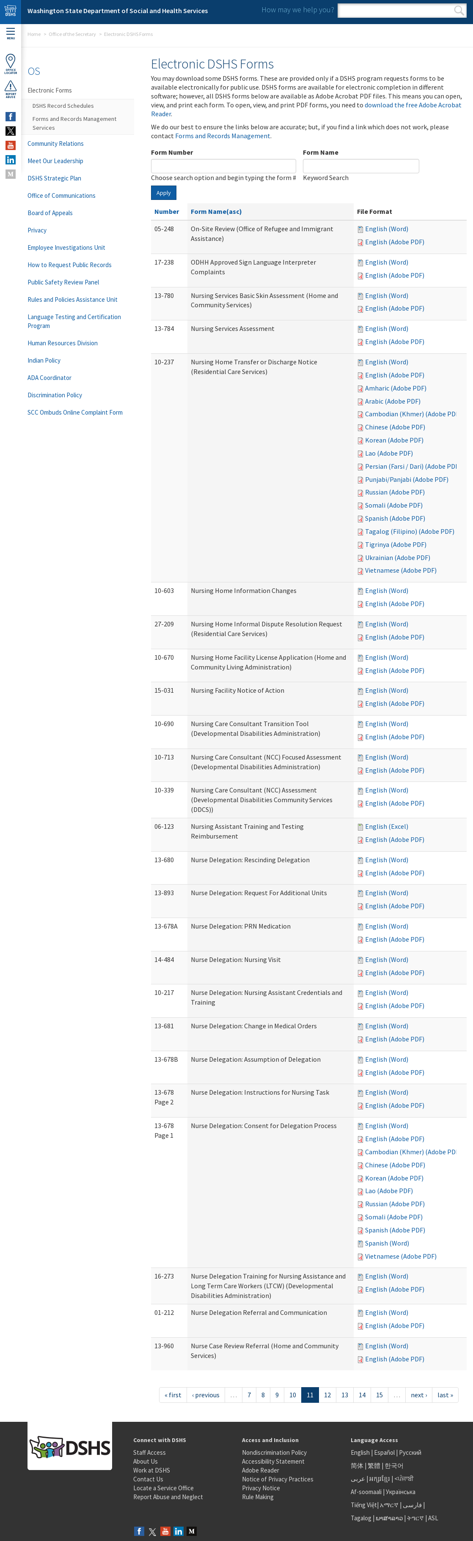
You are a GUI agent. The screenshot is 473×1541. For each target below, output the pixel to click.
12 (327, 1395)
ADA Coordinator (50, 378)
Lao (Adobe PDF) (389, 453)
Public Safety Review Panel (63, 282)
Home (34, 34)
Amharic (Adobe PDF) (395, 388)
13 (344, 1395)
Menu (10, 34)
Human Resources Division (63, 343)
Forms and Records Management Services (74, 123)
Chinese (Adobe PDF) (395, 427)
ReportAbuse (10, 89)
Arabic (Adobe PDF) (393, 401)
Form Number (172, 152)
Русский (410, 1452)
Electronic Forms (50, 90)
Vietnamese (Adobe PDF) (401, 570)
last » (445, 1395)
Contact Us (148, 1479)
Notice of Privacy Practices (278, 1479)
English (361, 1452)
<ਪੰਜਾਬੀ (404, 1479)
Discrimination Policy (55, 395)
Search (459, 10)
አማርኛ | (391, 1505)
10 (292, 1395)
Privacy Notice (261, 1488)
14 (362, 1395)
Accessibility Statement (273, 1461)
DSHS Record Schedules (63, 105)
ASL (433, 1518)
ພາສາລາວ (389, 1518)
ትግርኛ (415, 1518)
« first (173, 1395)
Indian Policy (44, 360)
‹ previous (206, 1395)
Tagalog (361, 1518)
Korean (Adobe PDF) (394, 440)
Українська (400, 1492)
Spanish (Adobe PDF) (395, 518)
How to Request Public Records (70, 265)
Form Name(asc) (216, 211)
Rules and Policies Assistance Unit (73, 299)
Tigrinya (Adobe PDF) (395, 544)
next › (419, 1395)
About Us (145, 1461)
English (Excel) (386, 826)
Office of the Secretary (72, 34)
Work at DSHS (151, 1470)
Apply (164, 193)
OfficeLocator (10, 64)
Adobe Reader (260, 1470)
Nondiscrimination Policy (274, 1452)
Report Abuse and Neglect (168, 1497)
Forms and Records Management (222, 135)
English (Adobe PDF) (394, 242)
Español (384, 1452)
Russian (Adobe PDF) (395, 492)
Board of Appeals (50, 213)
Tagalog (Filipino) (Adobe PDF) (409, 531)
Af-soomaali (366, 1492)
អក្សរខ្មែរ (379, 1479)
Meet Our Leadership (55, 161)
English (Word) (386, 228)
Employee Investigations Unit (66, 247)
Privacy (37, 230)
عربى (358, 1479)
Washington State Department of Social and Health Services (118, 10)
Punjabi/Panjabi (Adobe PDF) (406, 479)
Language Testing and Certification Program (74, 321)
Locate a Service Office (163, 1488)
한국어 (394, 1466)
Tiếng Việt (364, 1505)
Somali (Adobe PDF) (394, 505)
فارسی (412, 1505)
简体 (357, 1466)
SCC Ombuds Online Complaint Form (75, 412)
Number (166, 211)
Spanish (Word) (387, 1243)
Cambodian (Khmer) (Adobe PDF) (413, 414)
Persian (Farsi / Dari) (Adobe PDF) (413, 466)
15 (379, 1395)
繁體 (375, 1466)
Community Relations (56, 143)
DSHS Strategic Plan (54, 178)
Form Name (320, 152)
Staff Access (149, 1452)
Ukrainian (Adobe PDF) (397, 557)
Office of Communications (62, 195)
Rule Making (258, 1497)
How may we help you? (297, 9)
